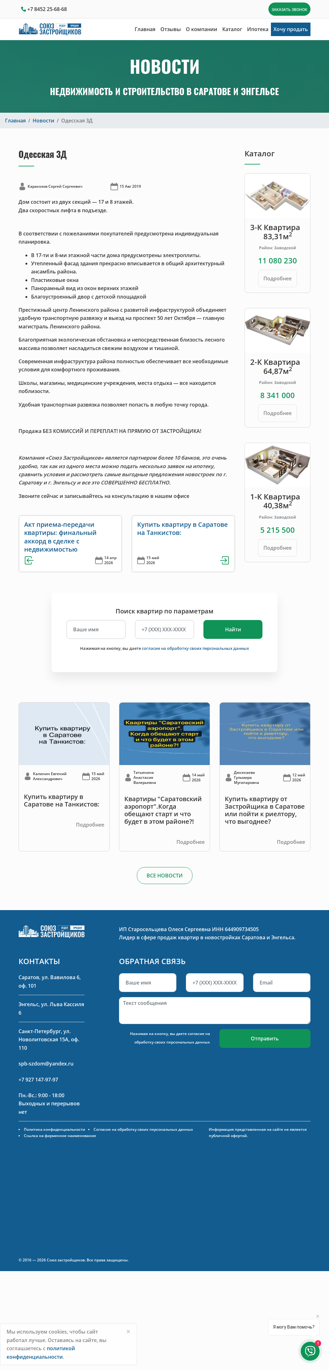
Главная (145, 29)
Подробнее (277, 278)
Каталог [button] (232, 29)
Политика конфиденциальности (54, 1129)
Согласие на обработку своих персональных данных (143, 1129)
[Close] (128, 1331)
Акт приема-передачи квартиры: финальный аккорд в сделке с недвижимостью (60, 536)
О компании (201, 29)
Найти (233, 629)
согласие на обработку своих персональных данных (195, 648)
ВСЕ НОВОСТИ (165, 875)
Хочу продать (290, 29)
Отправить (265, 1038)
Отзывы (170, 29)
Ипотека (257, 29)
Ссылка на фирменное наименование (60, 1135)
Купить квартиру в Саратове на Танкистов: (182, 528)
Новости (43, 120)
